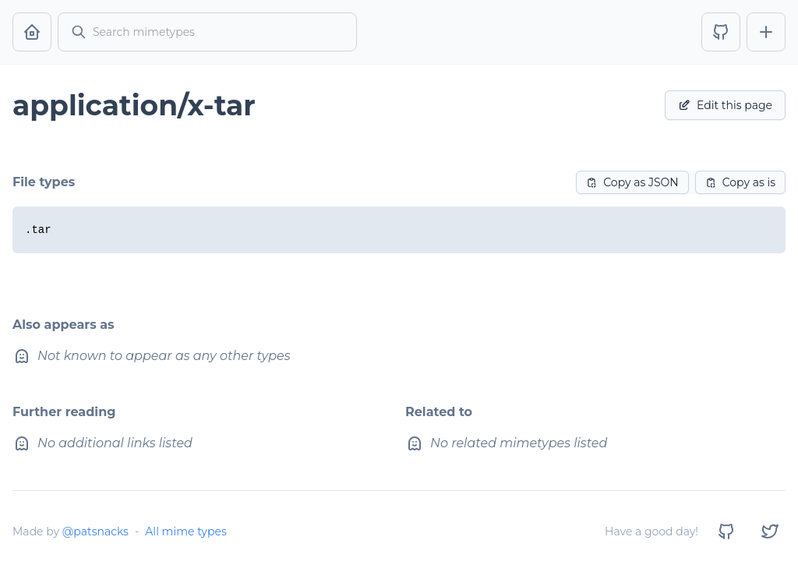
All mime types (185, 531)
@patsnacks (95, 531)
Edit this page (725, 105)
